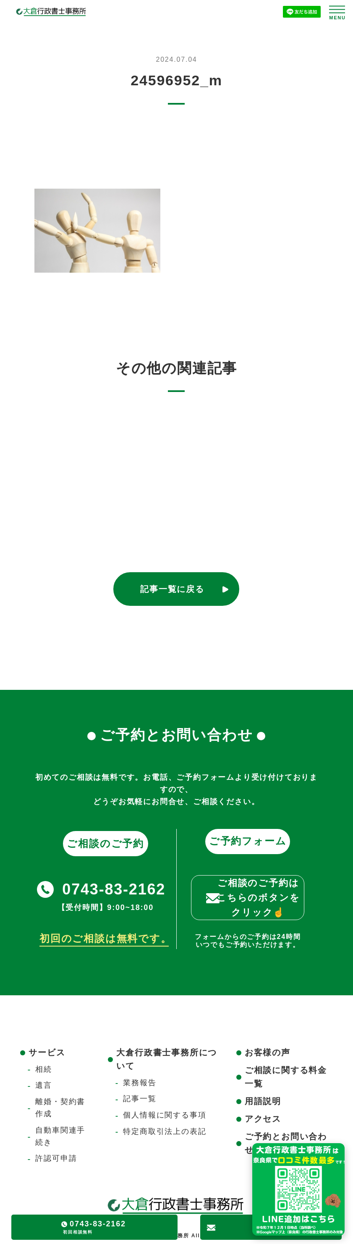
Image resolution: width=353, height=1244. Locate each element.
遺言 (43, 1085)
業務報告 (139, 1082)
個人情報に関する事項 (164, 1115)
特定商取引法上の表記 (164, 1131)
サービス (47, 1052)
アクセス (263, 1118)
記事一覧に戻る (172, 589)
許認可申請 (56, 1158)
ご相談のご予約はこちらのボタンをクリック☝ (258, 898)
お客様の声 (267, 1052)
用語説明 (263, 1101)
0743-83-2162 (113, 889)
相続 (43, 1069)
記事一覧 (139, 1098)
